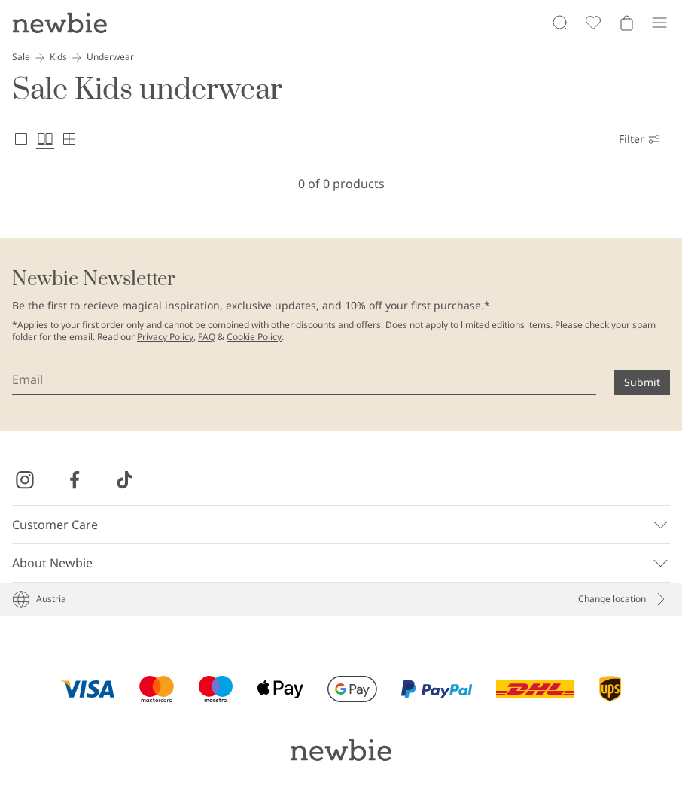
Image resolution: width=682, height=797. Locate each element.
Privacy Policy (165, 336)
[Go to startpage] (59, 22)
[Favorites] (593, 22)
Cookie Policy (254, 336)
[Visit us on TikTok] (124, 480)
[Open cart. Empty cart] (626, 22)
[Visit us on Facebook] (74, 480)
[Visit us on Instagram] (25, 480)
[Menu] (659, 22)
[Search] (560, 22)
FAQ (206, 336)
